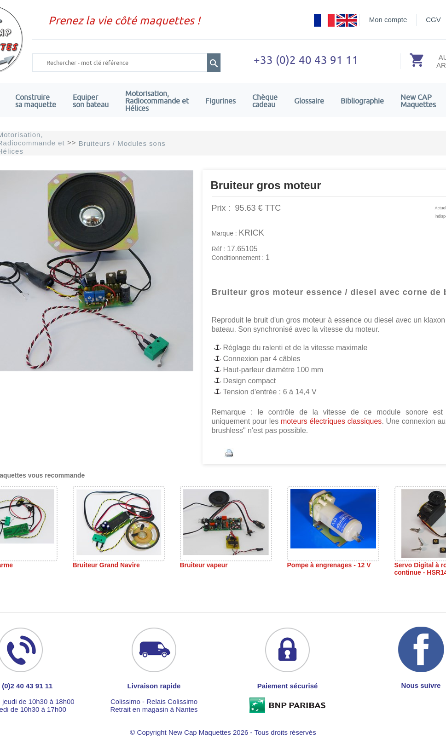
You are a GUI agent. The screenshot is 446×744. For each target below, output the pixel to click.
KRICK (251, 232)
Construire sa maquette (35, 101)
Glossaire (309, 101)
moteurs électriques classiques (330, 421)
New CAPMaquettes (418, 101)
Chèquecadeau (265, 101)
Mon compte (388, 19)
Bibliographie (362, 101)
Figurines (220, 101)
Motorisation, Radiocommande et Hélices (157, 100)
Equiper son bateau (91, 101)
